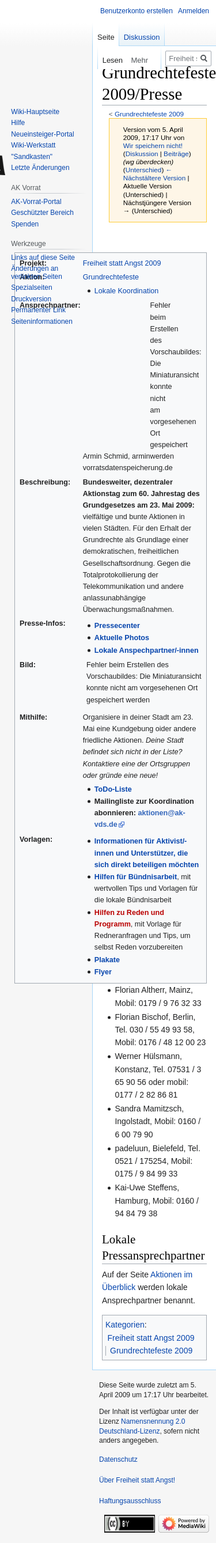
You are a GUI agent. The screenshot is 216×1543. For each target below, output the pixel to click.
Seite (106, 37)
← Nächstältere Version (154, 173)
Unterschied (144, 169)
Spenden (25, 224)
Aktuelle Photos (121, 638)
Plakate (107, 960)
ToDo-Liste (113, 789)
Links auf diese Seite (43, 258)
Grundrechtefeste (111, 277)
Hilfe (18, 123)
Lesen (103, 60)
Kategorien (125, 1324)
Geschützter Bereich (42, 213)
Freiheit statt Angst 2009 (122, 263)
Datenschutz (118, 1459)
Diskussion (142, 153)
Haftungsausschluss (130, 1501)
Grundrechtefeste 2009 (149, 114)
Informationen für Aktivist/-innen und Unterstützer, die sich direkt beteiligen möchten (146, 852)
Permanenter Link (38, 310)
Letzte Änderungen (40, 168)
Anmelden (193, 11)
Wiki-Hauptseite (35, 112)
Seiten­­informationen (42, 321)
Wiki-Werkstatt (33, 145)
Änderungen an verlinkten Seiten (36, 272)
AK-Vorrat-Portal (36, 202)
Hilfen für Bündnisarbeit (135, 877)
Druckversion (31, 299)
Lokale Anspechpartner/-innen (146, 650)
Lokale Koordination (126, 291)
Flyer (103, 972)
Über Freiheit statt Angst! (137, 1480)
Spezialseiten (31, 287)
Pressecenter (117, 626)
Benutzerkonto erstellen (136, 11)
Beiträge (176, 153)
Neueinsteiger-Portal (42, 134)
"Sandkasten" (31, 157)
